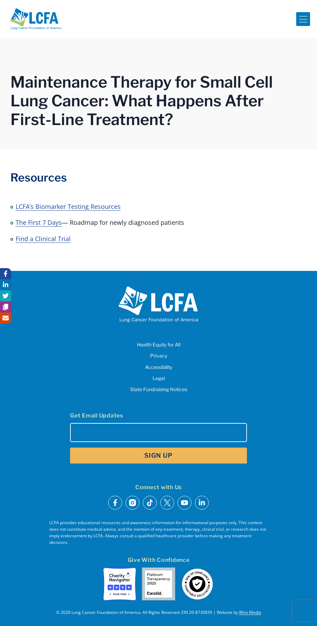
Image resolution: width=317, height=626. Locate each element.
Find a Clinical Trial (43, 239)
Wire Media (250, 612)
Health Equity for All (158, 344)
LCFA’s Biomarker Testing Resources (68, 206)
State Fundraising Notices (158, 389)
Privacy (158, 356)
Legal (159, 378)
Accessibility (158, 367)
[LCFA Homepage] (35, 19)
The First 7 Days (39, 222)
